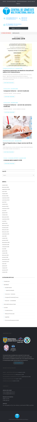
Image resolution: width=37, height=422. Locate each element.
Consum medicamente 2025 (9, 378)
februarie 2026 (5, 187)
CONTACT (4, 1)
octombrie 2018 (5, 246)
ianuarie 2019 (5, 240)
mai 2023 (4, 210)
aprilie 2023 (4, 212)
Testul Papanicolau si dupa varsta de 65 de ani (17, 144)
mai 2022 (4, 221)
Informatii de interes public (8, 140)
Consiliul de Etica (9, 310)
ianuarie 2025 (5, 195)
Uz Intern (6, 307)
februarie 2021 (5, 229)
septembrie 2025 (6, 189)
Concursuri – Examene (10, 294)
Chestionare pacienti (7, 381)
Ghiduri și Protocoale (9, 313)
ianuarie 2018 (5, 257)
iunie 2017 (4, 263)
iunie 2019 (4, 236)
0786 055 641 (24, 19)
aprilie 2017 (4, 265)
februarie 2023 (5, 217)
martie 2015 (4, 272)
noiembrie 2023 (5, 208)
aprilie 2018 (4, 251)
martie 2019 (4, 238)
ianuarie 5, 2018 (22, 158)
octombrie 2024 (5, 200)
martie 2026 (5, 185)
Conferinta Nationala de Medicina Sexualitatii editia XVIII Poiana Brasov (18, 71)
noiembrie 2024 (5, 198)
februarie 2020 (5, 231)
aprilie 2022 (4, 223)
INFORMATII (16, 158)
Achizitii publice (7, 88)
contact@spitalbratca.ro (11, 19)
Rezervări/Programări (22, 1)
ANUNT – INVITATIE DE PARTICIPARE (10, 372)
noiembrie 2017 (5, 261)
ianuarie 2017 (5, 270)
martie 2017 (4, 268)
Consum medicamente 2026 (9, 374)
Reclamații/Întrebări (11, 1)
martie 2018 (4, 253)
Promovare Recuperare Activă (12, 320)
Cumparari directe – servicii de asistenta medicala (17, 105)
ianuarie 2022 (5, 227)
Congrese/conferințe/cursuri (9, 68)
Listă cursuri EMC (16, 33)
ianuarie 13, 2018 (14, 88)
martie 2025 (5, 193)
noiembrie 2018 (5, 244)
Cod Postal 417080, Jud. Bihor (13, 25)
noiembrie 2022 (5, 219)
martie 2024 (5, 204)
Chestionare (7, 281)
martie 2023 (5, 215)
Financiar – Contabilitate (10, 300)
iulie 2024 (4, 202)
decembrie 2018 (5, 242)
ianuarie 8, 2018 (18, 140)
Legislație (7, 317)
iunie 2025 (4, 191)
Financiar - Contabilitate (9, 158)
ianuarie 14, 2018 (18, 68)
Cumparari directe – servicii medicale (16, 91)
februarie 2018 (5, 255)
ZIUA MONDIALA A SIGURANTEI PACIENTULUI (12, 376)
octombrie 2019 (5, 234)
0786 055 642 (24, 20)
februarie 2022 (5, 225)
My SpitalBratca (18, 363)
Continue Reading (9, 82)
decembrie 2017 (5, 259)
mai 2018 (4, 248)
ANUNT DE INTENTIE (10, 290)
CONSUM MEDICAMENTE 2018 (13, 160)
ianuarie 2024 (5, 206)
